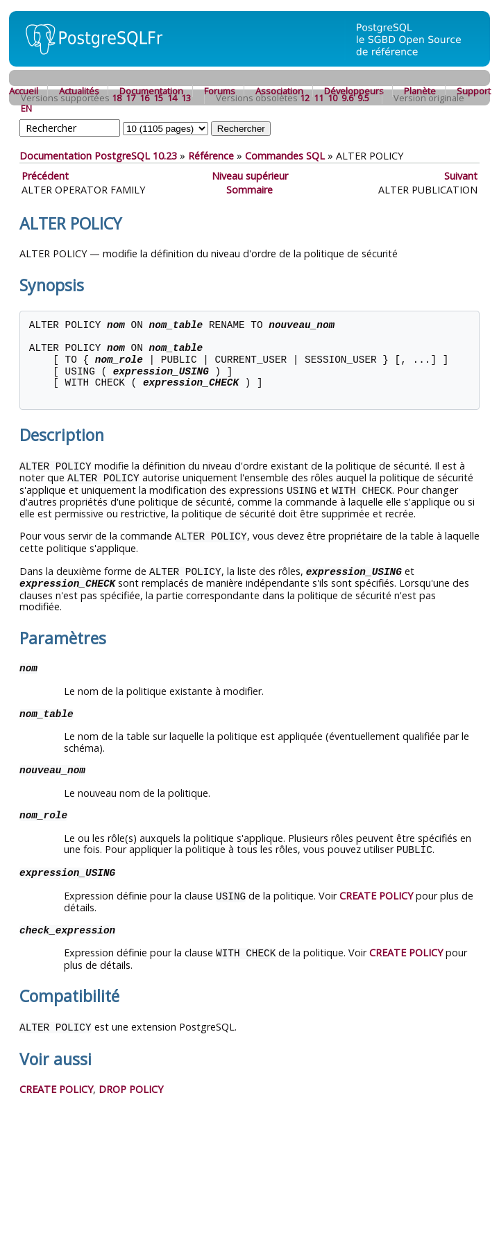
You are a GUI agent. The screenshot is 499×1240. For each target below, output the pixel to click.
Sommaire (249, 189)
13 (186, 98)
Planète (420, 91)
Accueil (23, 91)
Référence (211, 155)
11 (318, 98)
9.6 (347, 98)
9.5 (363, 98)
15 (158, 98)
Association (279, 91)
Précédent (45, 175)
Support (474, 91)
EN (26, 108)
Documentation (151, 91)
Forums (219, 91)
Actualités (79, 91)
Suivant (460, 175)
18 (116, 98)
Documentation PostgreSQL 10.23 (98, 155)
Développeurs (354, 91)
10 (332, 98)
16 (144, 98)
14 (172, 98)
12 (305, 98)
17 (130, 98)
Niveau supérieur (250, 175)
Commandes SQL (285, 155)
